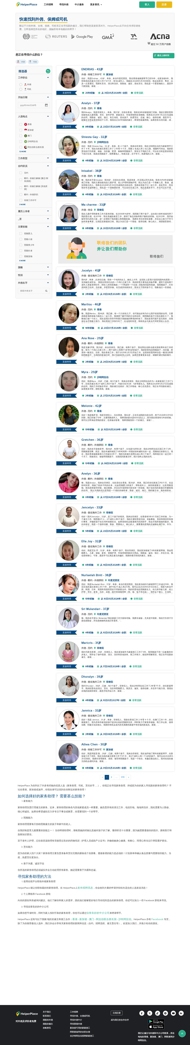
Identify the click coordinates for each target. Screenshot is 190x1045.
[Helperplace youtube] (173, 1013)
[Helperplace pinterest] (165, 1013)
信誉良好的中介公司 (98, 913)
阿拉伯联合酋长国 (106, 919)
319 (122, 777)
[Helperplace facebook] (141, 1013)
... (116, 777)
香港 (75, 919)
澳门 (91, 919)
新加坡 (83, 919)
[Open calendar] (46, 105)
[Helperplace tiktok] (157, 1013)
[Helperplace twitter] (149, 1013)
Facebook (157, 919)
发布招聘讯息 (85, 887)
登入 (147, 4)
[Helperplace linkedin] (181, 1013)
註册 (164, 4)
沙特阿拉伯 (124, 919)
